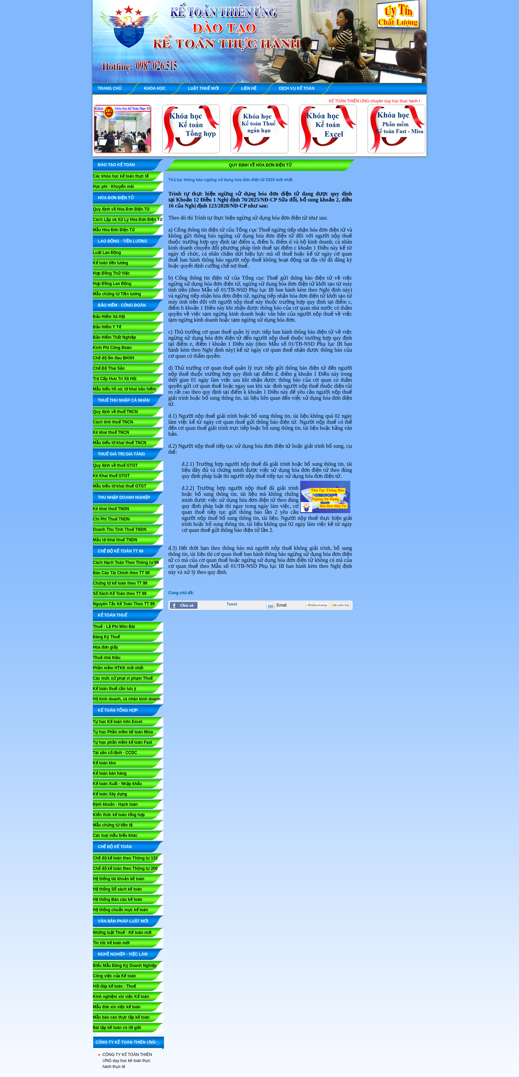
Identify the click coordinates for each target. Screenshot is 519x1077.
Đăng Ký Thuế (106, 637)
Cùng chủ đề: (181, 593)
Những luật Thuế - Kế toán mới (122, 932)
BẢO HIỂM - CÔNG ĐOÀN (122, 305)
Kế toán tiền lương (110, 263)
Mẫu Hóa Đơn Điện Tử (114, 230)
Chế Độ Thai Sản (109, 368)
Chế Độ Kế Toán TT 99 (120, 551)
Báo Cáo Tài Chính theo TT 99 (121, 573)
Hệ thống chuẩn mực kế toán (120, 910)
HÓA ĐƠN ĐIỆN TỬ (116, 198)
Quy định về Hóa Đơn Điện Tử (121, 209)
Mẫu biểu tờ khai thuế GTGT (119, 486)
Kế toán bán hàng (110, 773)
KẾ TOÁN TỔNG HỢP (118, 710)
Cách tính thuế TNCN (113, 422)
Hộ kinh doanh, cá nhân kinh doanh (126, 699)
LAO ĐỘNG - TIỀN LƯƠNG (122, 241)
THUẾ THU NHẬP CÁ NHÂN (124, 400)
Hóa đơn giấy (105, 647)
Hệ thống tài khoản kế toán (118, 878)
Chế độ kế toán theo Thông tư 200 (125, 868)
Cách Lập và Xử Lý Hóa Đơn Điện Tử (127, 219)
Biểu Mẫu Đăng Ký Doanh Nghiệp (125, 965)
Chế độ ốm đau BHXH (113, 358)
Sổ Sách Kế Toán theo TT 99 (119, 593)
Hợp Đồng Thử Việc (111, 273)
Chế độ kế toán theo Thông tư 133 (125, 858)
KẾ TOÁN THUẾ (112, 615)
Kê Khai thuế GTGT (111, 475)
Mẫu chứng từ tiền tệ (113, 825)
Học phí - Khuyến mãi (113, 186)
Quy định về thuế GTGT (115, 465)
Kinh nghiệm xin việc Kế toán (121, 996)
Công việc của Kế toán (114, 976)
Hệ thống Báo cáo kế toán (117, 899)
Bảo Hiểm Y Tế (107, 327)
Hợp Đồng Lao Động (112, 283)
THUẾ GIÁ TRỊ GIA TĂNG (121, 454)
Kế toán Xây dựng (110, 794)
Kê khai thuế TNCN (111, 432)
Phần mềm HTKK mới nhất (118, 668)
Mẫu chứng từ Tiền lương (117, 294)
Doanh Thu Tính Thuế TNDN (119, 529)
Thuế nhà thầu (107, 657)
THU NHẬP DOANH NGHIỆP (124, 497)
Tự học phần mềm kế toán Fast (122, 742)
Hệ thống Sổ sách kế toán (117, 889)
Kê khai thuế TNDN (111, 508)
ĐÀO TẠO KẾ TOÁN (116, 164)
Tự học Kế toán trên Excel (117, 721)
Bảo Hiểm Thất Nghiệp (114, 337)
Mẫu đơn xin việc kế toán (117, 1007)
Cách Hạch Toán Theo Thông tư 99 (126, 562)
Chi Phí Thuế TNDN (111, 519)
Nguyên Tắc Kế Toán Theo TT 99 (124, 604)
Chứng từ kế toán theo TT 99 (120, 583)
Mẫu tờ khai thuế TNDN (115, 539)
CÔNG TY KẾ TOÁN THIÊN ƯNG (126, 1042)
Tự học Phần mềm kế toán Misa (123, 732)
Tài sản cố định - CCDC (115, 752)
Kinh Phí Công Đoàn (112, 347)
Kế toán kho (104, 763)
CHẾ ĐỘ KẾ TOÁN (115, 846)
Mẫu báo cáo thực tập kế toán (121, 1017)
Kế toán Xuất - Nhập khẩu (117, 783)
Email (282, 605)
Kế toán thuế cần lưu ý (114, 688)
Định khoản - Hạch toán (115, 804)
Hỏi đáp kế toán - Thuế (114, 986)
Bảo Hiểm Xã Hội (109, 316)
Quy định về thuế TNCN (115, 411)
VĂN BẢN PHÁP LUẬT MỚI (123, 921)
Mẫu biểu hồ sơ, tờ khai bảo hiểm (124, 389)
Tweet (231, 604)
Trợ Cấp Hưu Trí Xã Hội (114, 378)
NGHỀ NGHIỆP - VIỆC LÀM (123, 954)
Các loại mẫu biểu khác (115, 835)
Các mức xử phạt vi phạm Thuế (123, 678)
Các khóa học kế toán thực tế (121, 176)
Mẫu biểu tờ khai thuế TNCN (119, 442)
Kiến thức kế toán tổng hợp (119, 814)
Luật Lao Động (107, 252)
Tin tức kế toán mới (111, 943)
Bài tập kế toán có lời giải (117, 1027)
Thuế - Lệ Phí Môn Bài (114, 626)
